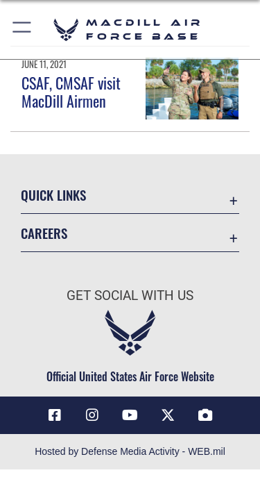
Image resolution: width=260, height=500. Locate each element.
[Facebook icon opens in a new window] (54, 415)
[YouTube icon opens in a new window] (130, 415)
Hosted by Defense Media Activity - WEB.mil (130, 451)
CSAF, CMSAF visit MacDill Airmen (71, 92)
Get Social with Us (130, 295)
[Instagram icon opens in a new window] (92, 415)
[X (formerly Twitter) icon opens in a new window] (167, 415)
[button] (22, 29)
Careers (44, 233)
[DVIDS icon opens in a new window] (205, 415)
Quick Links (53, 195)
